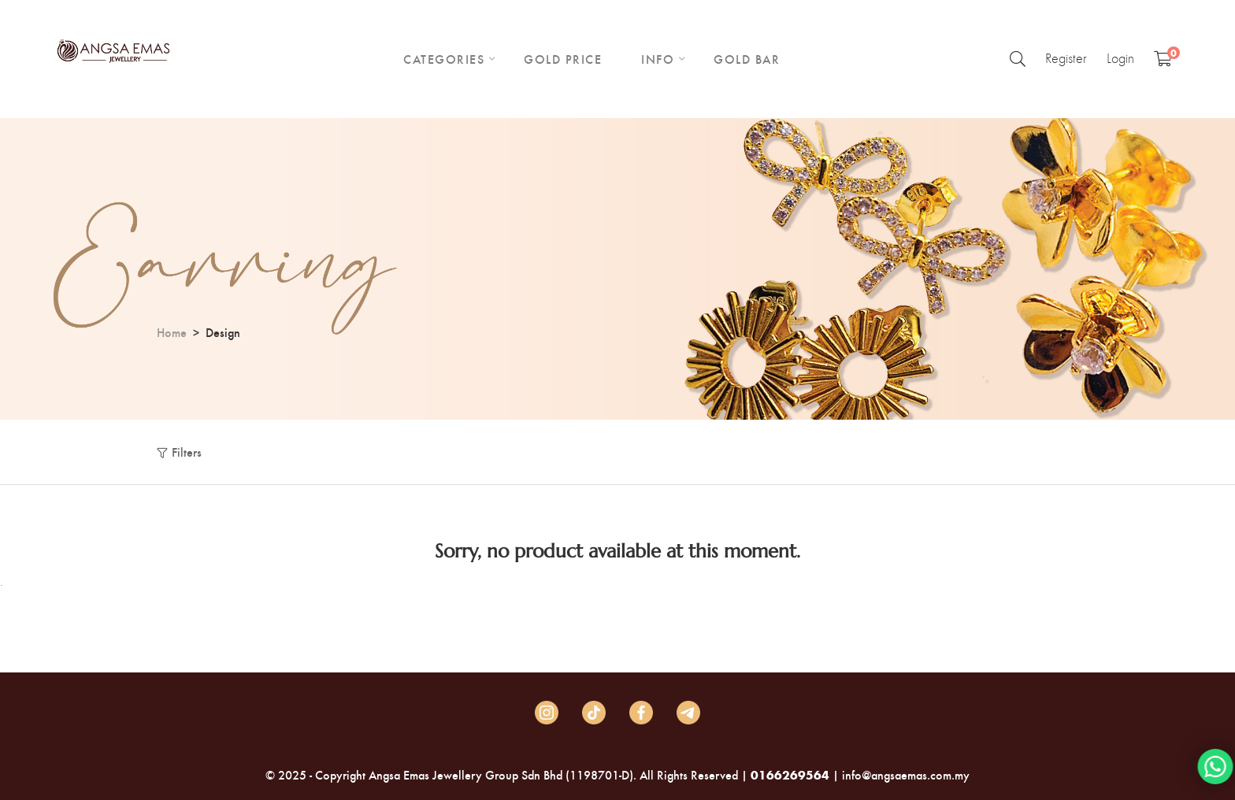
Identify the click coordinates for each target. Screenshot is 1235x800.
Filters (187, 451)
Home (172, 332)
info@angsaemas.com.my (906, 774)
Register (1066, 58)
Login (1120, 58)
